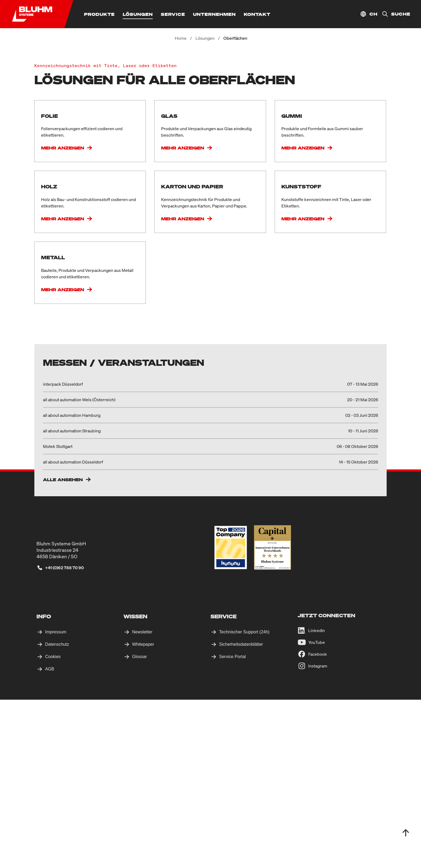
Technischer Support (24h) (244, 797)
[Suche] (394, 14)
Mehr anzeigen (62, 203)
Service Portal (232, 822)
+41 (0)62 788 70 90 (64, 733)
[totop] (405, 832)
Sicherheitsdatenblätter (241, 809)
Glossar (139, 822)
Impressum (55, 797)
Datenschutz (57, 809)
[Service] (173, 14)
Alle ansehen (63, 645)
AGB (49, 834)
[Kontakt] (257, 14)
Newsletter (142, 797)
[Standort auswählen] (369, 14)
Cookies (53, 822)
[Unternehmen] (214, 14)
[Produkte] (99, 14)
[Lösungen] (138, 14)
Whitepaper (143, 809)
